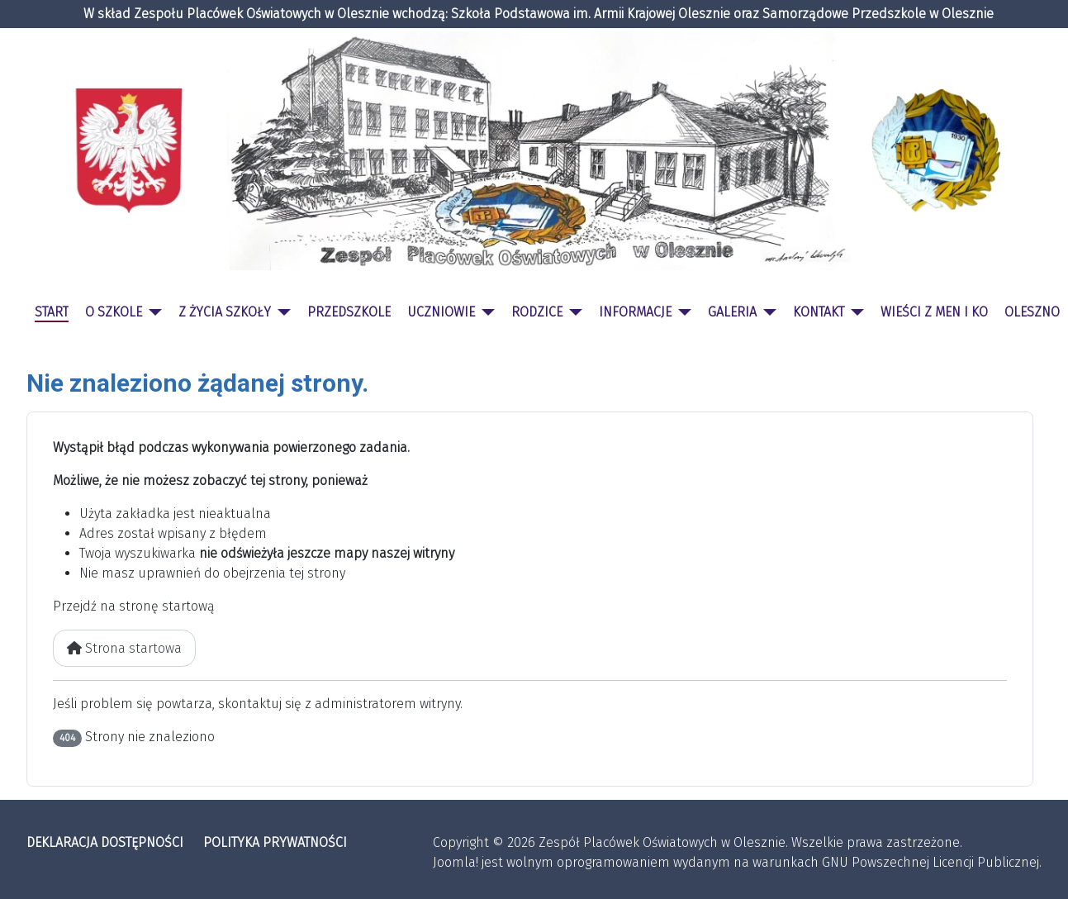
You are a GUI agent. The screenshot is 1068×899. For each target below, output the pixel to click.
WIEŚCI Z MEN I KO (934, 312)
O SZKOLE (113, 312)
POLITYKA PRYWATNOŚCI (275, 842)
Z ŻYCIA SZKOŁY (224, 312)
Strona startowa (124, 648)
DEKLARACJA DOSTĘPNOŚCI (104, 842)
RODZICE (536, 312)
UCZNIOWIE (441, 312)
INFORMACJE (635, 312)
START (52, 312)
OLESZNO (1032, 312)
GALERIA (732, 312)
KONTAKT (818, 312)
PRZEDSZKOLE (349, 312)
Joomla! (455, 862)
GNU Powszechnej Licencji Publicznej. (932, 862)
